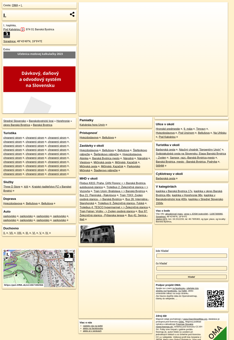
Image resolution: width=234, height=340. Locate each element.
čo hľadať (161, 263)
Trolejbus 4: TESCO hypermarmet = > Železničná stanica (114, 207)
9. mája (188, 128)
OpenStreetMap (168, 113)
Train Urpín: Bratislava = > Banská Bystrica (119, 191)
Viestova (85, 162)
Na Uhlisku (219, 132)
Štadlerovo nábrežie (106, 170)
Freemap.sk (186, 113)
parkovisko (9, 216)
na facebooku (178, 288)
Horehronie (63, 121)
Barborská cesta (165, 149)
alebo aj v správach (92, 331)
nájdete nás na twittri (93, 326)
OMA (15, 5)
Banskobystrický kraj (41, 121)
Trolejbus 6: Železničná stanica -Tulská (121, 203)
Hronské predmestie (168, 128)
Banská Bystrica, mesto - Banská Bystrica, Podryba (186, 161)
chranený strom (12, 137)
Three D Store (11, 186)
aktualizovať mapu (174, 214)
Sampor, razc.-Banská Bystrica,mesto (192, 157)
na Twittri (182, 291)
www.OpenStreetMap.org (195, 319)
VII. (11, 233)
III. (27, 233)
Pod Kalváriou (13, 29)
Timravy (201, 128)
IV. (46, 233)
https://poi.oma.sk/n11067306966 (212, 113)
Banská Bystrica (42, 125)
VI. (34, 233)
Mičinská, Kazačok (126, 162)
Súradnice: (9, 41)
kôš (26, 186)
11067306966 (216, 214)
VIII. (19, 233)
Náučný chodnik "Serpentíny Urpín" (200, 149)
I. (21, 5)
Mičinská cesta (102, 162)
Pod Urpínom (186, 132)
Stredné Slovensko (14, 121)
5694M (160, 165)
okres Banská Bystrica (16, 125)
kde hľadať (162, 250)
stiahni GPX (161, 219)
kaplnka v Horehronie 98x (187, 195)
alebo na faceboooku (93, 328)
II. (4, 233)
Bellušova (31, 203)
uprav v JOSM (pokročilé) (196, 214)
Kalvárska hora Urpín (92, 124)
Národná (128, 158)
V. (40, 233)
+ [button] (84, 7)
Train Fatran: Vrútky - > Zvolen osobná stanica (107, 211)
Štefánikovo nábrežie (106, 154)
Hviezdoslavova (12, 203)
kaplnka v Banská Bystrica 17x (174, 191)
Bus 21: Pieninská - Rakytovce (98, 195)
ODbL (181, 321)
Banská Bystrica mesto (106, 158)
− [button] (84, 13)
